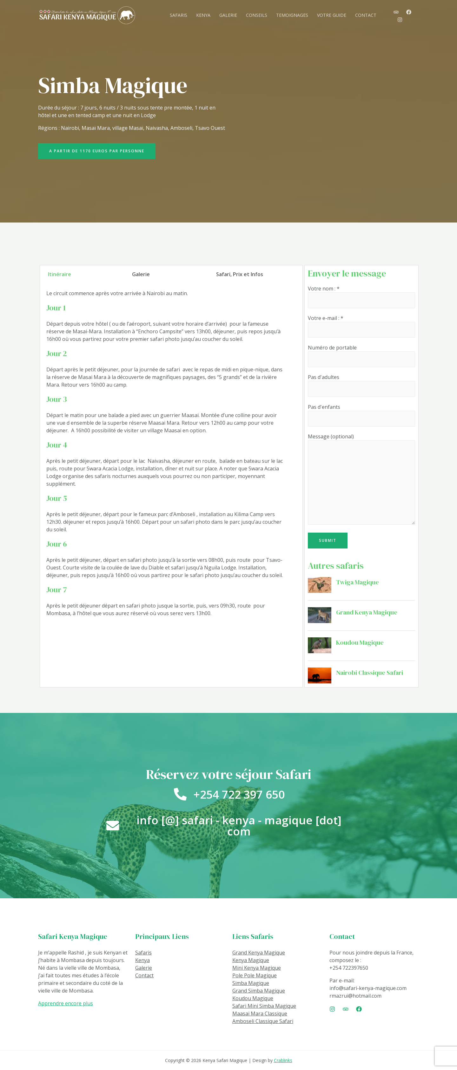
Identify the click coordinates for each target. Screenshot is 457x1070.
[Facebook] (408, 12)
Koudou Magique (360, 642)
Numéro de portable (361, 355)
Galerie (143, 967)
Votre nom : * (361, 296)
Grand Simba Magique (258, 990)
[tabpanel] (166, 455)
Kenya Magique (250, 960)
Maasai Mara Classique (259, 1013)
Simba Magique (250, 983)
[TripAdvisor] (396, 12)
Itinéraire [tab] (59, 274)
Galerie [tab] (141, 274)
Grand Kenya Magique (366, 612)
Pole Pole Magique (254, 975)
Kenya (142, 960)
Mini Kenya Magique (256, 967)
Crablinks (283, 1060)
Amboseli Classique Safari (262, 1021)
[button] (97, 151)
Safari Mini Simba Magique (264, 1005)
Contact (144, 975)
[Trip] (345, 1009)
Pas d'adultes (361, 385)
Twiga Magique (357, 582)
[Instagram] (399, 19)
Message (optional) (361, 480)
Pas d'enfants (361, 415)
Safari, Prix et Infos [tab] (239, 274)
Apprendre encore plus (65, 1003)
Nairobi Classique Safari (369, 672)
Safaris (143, 952)
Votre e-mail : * (361, 326)
